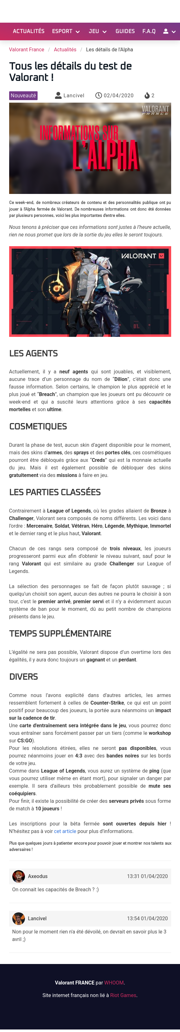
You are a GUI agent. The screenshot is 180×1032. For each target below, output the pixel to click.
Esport (62, 31)
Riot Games (123, 995)
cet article (65, 831)
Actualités (29, 31)
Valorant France (27, 50)
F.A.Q (149, 31)
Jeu (94, 31)
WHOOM (114, 983)
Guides (125, 31)
